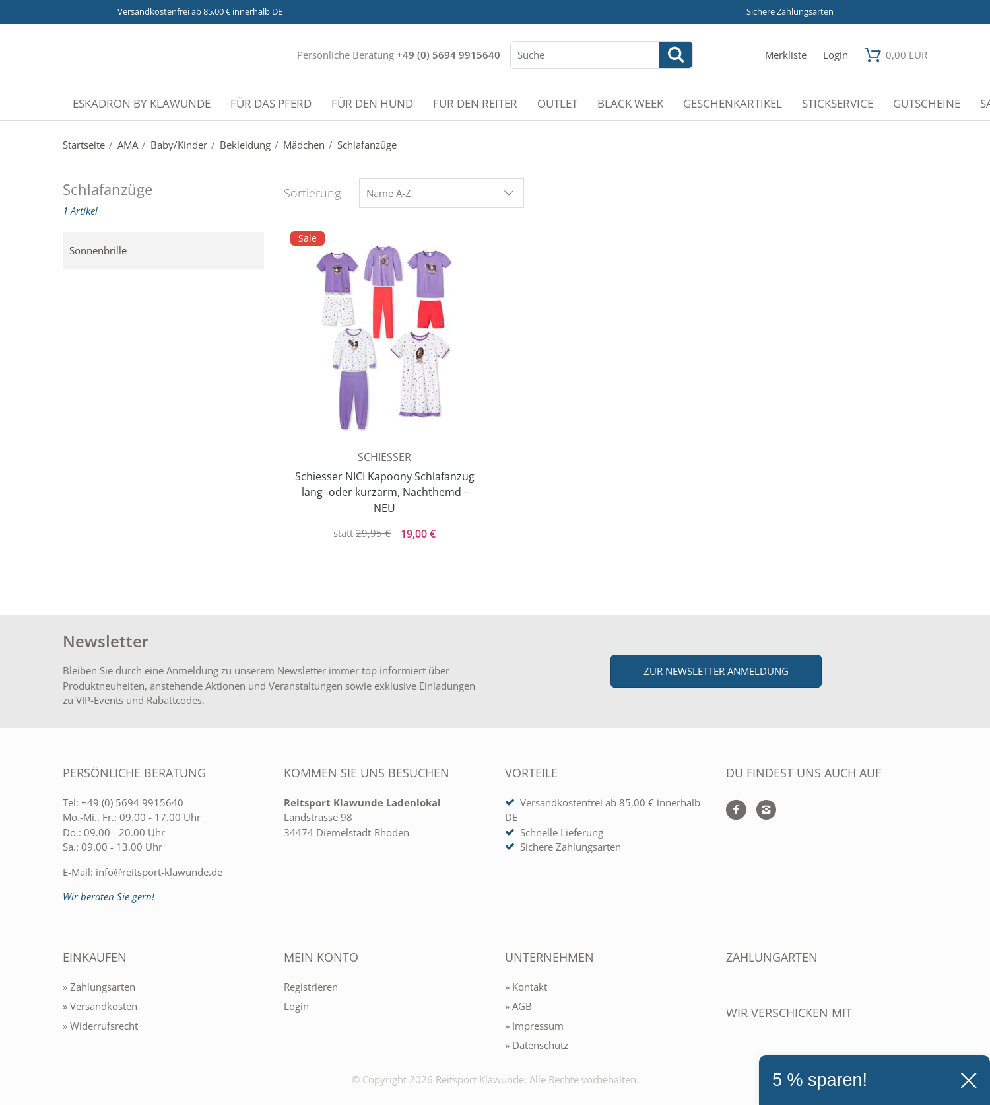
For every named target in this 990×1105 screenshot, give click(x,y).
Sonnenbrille (98, 250)
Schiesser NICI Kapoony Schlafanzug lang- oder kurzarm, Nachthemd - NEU (385, 492)
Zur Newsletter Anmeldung (716, 671)
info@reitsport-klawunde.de (159, 871)
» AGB (518, 1006)
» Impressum (534, 1025)
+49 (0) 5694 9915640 (448, 54)
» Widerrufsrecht (100, 1025)
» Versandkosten (100, 1006)
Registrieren (311, 986)
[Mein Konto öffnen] (835, 55)
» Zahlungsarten (99, 986)
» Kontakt (526, 986)
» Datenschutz (536, 1045)
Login (296, 1006)
